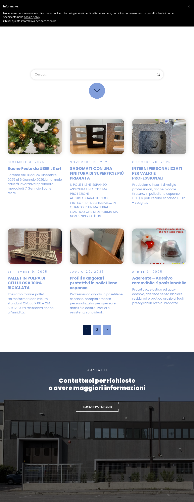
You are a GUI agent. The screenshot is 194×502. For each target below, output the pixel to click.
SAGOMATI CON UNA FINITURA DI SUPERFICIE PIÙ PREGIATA (97, 173)
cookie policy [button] (32, 17)
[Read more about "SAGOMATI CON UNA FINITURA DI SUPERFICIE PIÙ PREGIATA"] (97, 136)
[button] (189, 6)
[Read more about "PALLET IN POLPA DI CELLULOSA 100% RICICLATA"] (35, 250)
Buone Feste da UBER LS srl (34, 168)
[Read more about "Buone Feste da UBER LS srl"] (35, 136)
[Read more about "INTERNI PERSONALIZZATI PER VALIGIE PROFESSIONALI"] (159, 136)
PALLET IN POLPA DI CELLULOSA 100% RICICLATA (26, 287)
